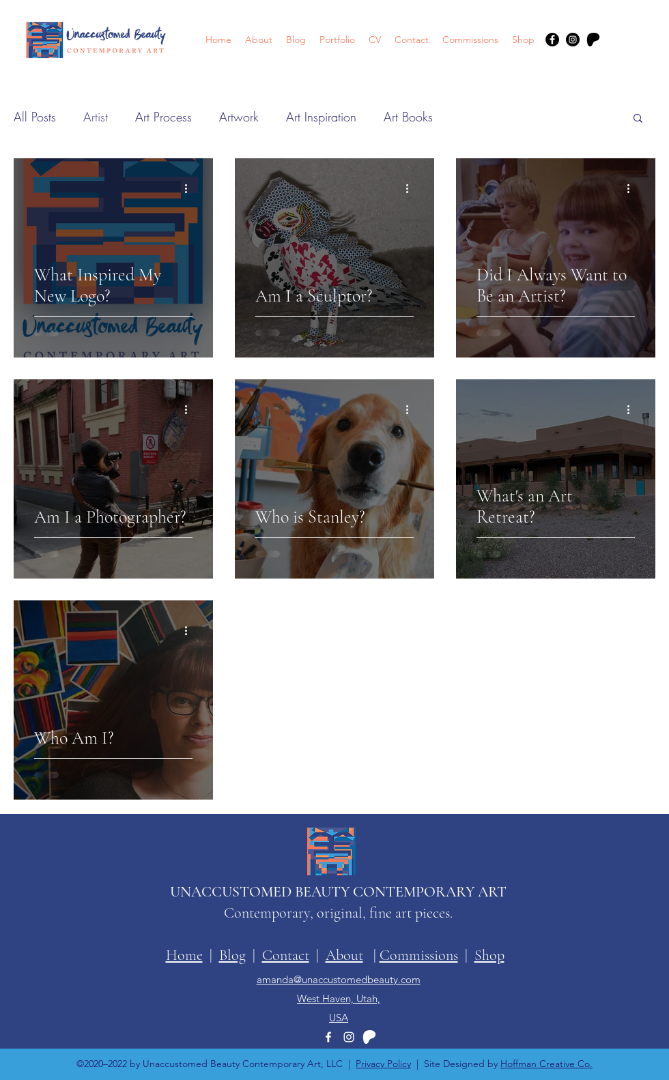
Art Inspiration (321, 116)
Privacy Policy (383, 1063)
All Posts (35, 116)
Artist (95, 116)
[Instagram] (573, 39)
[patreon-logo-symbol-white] (369, 1037)
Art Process (163, 116)
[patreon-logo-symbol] (593, 39)
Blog (232, 955)
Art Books (408, 116)
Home (184, 955)
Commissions (419, 955)
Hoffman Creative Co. (546, 1063)
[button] (637, 119)
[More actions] (190, 188)
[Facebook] (552, 39)
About (344, 955)
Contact (285, 955)
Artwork (239, 116)
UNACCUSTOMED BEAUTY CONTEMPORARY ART (338, 892)
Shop (489, 955)
